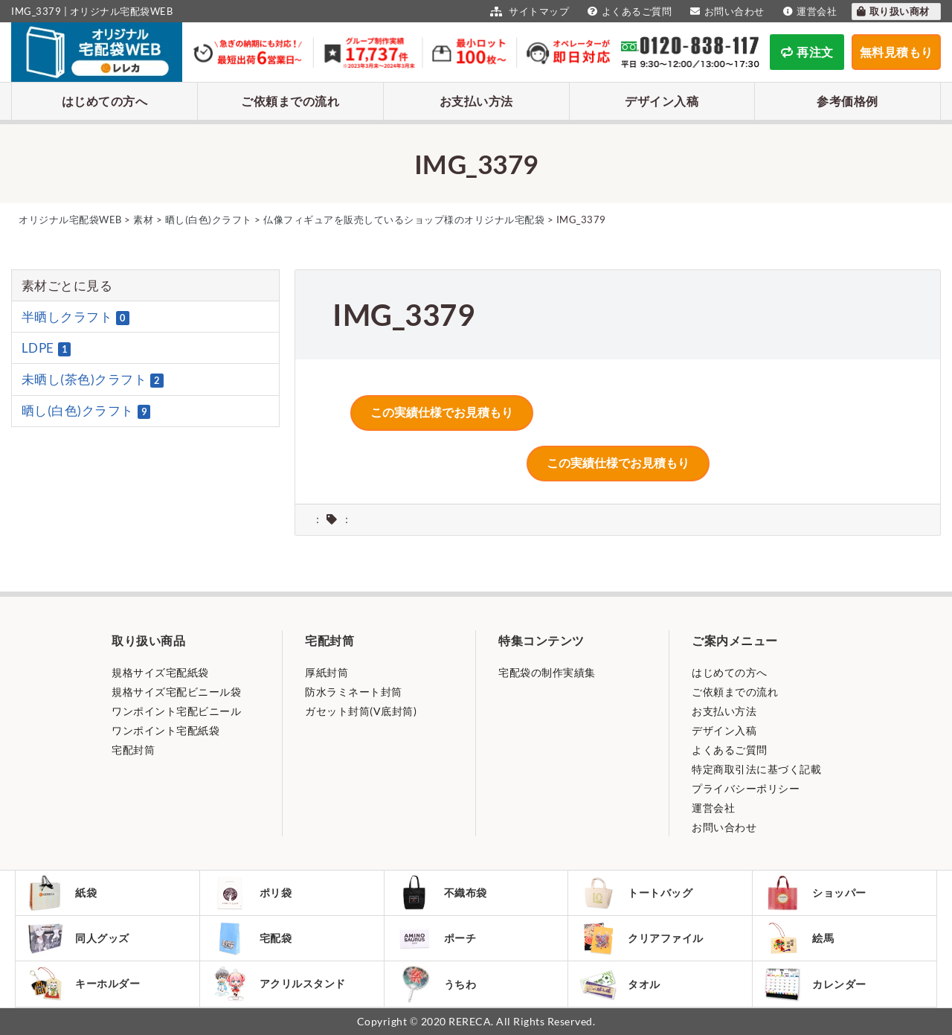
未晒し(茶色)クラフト (93, 379)
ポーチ (436, 938)
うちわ (436, 984)
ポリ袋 (251, 892)
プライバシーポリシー (746, 788)
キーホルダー (83, 983)
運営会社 (808, 11)
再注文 (807, 52)
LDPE (46, 348)
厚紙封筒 (326, 672)
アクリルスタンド (278, 983)
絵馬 (799, 938)
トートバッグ (635, 892)
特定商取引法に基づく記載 (756, 769)
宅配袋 (251, 938)
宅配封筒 (133, 749)
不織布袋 (441, 892)
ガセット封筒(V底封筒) (360, 711)
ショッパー (815, 892)
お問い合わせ (725, 11)
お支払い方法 (476, 101)
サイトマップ (527, 11)
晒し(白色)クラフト (86, 411)
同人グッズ (78, 938)
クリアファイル (641, 939)
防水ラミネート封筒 (353, 691)
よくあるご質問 (628, 11)
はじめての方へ (105, 101)
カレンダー (815, 984)
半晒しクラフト (75, 317)
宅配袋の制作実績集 (547, 672)
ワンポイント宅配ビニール (176, 711)
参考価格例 (847, 101)
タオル (619, 984)
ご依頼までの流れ (290, 101)
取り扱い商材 (892, 11)
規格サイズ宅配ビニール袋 (176, 691)
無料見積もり (896, 52)
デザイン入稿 (661, 101)
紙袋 (62, 892)
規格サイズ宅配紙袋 (160, 672)
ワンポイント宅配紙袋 (165, 730)
